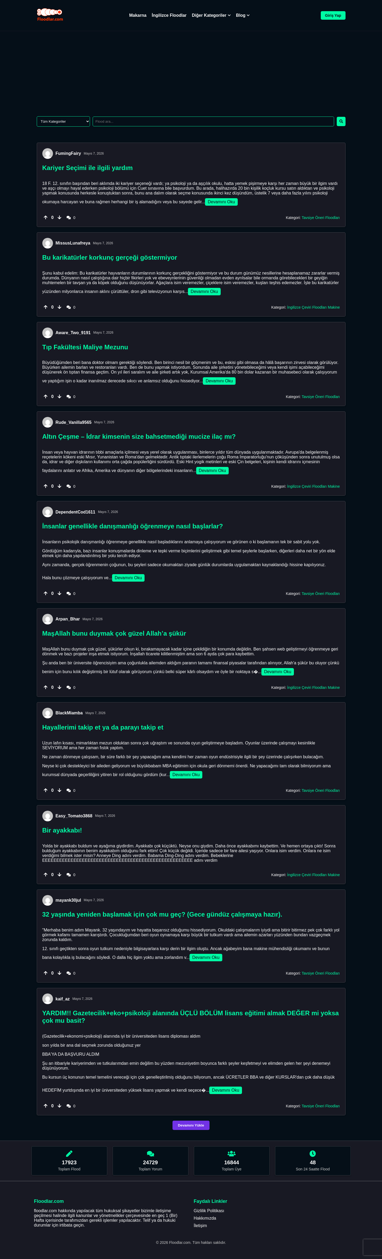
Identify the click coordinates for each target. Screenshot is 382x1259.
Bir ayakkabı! (62, 830)
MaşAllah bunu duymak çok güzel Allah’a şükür (114, 633)
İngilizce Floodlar (169, 15)
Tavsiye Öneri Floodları (321, 218)
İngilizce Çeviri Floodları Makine (313, 307)
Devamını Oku (221, 202)
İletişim (200, 1225)
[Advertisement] (191, 71)
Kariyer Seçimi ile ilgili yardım (87, 167)
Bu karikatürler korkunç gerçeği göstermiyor (109, 257)
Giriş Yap (333, 15)
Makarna (137, 15)
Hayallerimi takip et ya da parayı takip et (102, 727)
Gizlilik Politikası (209, 1210)
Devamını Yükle (191, 1125)
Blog (243, 15)
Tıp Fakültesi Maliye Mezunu (85, 347)
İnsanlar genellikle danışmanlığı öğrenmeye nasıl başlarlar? (132, 526)
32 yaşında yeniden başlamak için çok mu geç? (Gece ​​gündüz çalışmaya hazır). (162, 914)
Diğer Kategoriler (211, 15)
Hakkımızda (205, 1218)
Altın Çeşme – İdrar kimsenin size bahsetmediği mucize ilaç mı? (139, 436)
